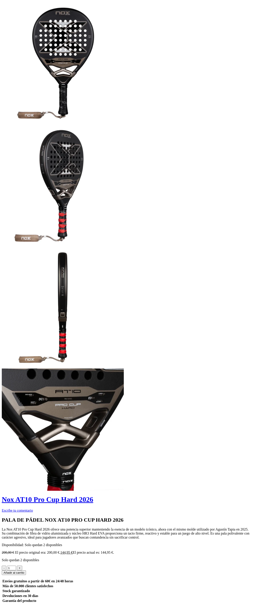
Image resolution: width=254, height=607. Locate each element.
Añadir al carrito (14, 572)
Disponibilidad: (13, 545)
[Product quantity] (11, 568)
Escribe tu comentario (17, 510)
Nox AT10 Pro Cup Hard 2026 (47, 499)
